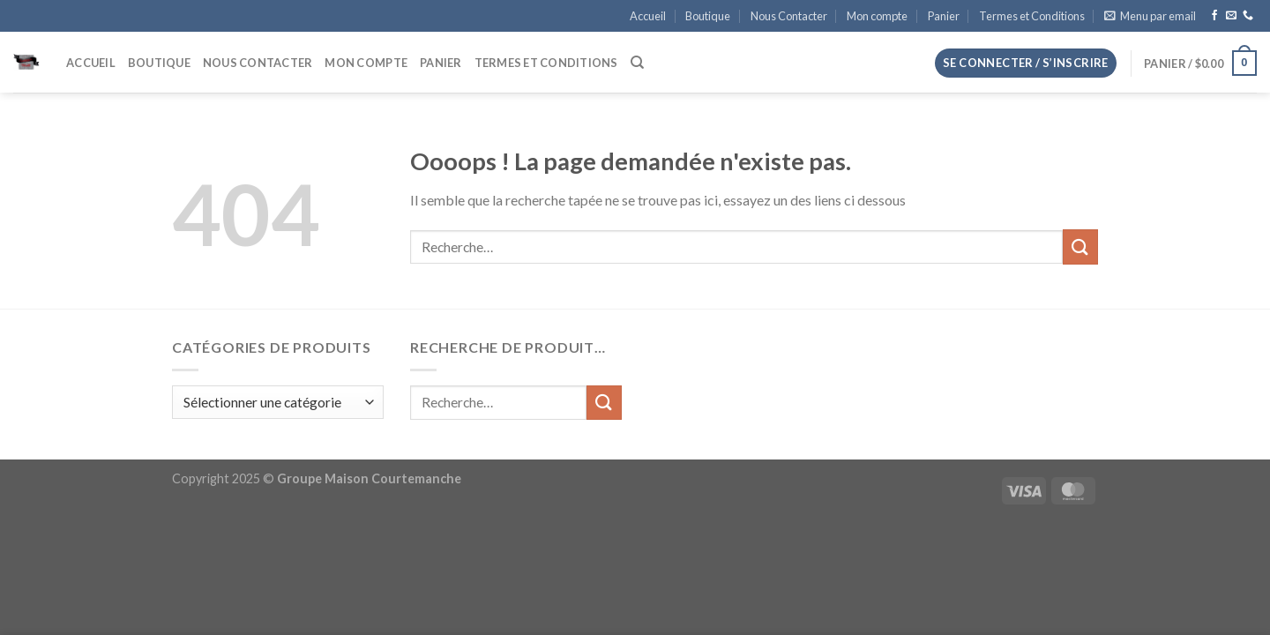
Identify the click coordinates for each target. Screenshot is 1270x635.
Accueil (648, 16)
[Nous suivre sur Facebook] (1214, 16)
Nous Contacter (789, 16)
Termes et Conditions (1032, 16)
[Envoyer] (1080, 246)
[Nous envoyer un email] (1231, 16)
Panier (944, 16)
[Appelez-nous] (1248, 16)
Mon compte (877, 16)
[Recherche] (637, 62)
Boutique (707, 16)
